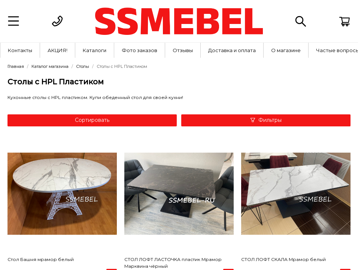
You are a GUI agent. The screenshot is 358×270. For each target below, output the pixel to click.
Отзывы (183, 50)
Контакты (20, 50)
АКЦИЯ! (57, 50)
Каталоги (94, 50)
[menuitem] (20, 50)
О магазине (286, 50)
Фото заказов (139, 50)
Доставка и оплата (232, 50)
